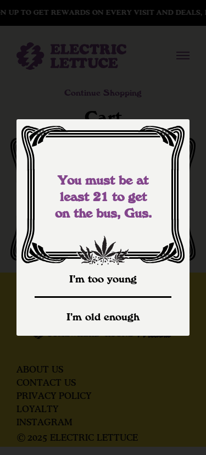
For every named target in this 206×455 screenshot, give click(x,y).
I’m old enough (103, 317)
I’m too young (103, 279)
